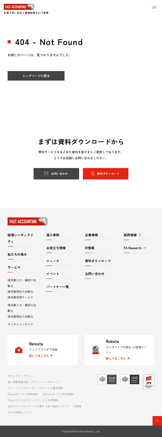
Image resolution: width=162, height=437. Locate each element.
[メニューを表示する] (154, 7)
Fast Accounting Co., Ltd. (87, 431)
